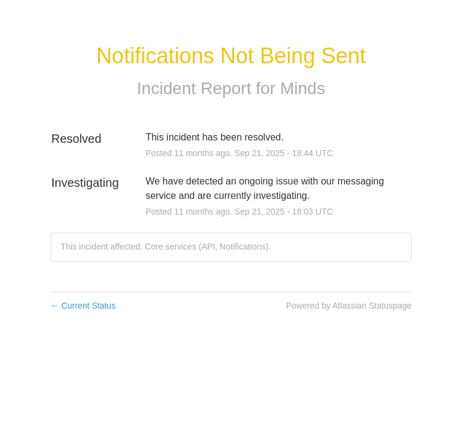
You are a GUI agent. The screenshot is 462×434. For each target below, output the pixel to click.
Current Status (83, 305)
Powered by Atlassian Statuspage (348, 305)
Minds (302, 88)
